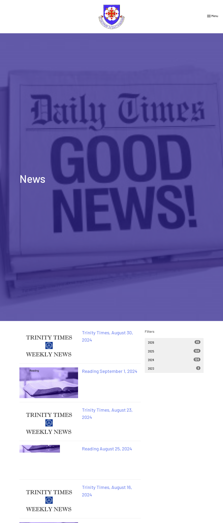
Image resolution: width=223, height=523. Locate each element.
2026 (174, 342)
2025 (174, 351)
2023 (174, 368)
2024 (174, 359)
